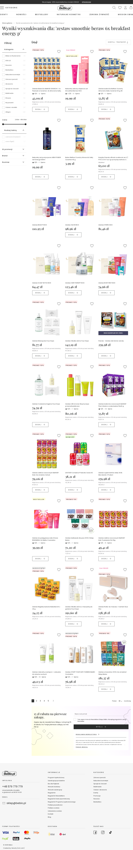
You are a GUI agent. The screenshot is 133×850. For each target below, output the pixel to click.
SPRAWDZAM (86, 2)
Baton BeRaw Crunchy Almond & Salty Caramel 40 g (79, 158)
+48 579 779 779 (12, 786)
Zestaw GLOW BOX (72, 225)
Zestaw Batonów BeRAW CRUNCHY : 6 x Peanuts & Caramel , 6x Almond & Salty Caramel (46, 90)
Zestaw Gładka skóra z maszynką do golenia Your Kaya (79, 608)
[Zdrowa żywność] (14, 80)
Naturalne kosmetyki (100, 781)
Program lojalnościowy (56, 777)
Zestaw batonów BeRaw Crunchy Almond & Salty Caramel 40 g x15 (110, 90)
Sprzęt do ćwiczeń (100, 784)
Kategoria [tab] (8, 49)
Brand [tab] (4, 156)
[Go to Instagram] (102, 833)
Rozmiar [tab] (5, 162)
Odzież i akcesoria (100, 790)
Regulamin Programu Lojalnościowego (62, 802)
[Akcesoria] (14, 85)
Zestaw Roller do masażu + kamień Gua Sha (113, 608)
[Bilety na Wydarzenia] (14, 57)
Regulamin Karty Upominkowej (59, 799)
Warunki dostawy (54, 787)
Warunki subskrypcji (55, 790)
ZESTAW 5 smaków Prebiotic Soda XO (79, 473)
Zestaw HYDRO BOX (105, 225)
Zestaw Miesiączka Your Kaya (43, 341)
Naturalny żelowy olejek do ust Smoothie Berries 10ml (76, 90)
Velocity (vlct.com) (17, 848)
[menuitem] (4, 14)
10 (108, 409)
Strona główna (7, 23)
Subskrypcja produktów (56, 781)
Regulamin (52, 793)
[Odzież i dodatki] (14, 108)
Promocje (97, 796)
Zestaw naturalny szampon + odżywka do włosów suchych (46, 673)
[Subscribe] (101, 726)
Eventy (95, 793)
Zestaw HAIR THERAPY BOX (74, 283)
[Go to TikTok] (110, 833)
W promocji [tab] (7, 149)
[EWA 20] (14, 61)
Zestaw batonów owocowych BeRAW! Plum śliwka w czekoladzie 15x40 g (112, 405)
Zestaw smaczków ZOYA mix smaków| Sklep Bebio (112, 673)
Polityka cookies (53, 808)
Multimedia (97, 787)
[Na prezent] (14, 103)
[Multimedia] (14, 94)
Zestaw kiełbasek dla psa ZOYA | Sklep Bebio (79, 539)
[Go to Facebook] (95, 833)
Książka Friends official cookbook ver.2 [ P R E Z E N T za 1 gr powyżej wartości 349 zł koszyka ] (113, 158)
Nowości (96, 799)
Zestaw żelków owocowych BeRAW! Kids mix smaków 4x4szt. (45, 474)
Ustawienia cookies (55, 811)
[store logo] (65, 7)
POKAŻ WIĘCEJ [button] (82, 747)
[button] (125, 8)
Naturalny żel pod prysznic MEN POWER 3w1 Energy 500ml (46, 158)
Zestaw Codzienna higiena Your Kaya (46, 404)
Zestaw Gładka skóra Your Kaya (77, 341)
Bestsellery (97, 802)
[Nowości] (14, 66)
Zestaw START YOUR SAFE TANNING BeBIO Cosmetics (80, 673)
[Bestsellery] (14, 71)
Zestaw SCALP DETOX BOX (41, 283)
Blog (49, 817)
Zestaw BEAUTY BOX (39, 225)
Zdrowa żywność (99, 777)
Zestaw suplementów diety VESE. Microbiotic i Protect (110, 474)
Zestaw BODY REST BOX (106, 283)
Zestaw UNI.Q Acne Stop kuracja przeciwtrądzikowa (77, 405)
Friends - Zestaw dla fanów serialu (111, 341)
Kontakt (50, 814)
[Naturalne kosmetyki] (14, 75)
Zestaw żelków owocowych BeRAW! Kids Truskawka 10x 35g (111, 539)
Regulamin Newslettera (56, 796)
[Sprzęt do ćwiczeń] (14, 89)
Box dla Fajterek (53, 784)
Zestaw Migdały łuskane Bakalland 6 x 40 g (46, 608)
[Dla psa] (14, 99)
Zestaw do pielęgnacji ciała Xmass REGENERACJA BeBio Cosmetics (45, 539)
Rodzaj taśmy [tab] (10, 130)
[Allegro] (14, 112)
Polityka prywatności (55, 805)
